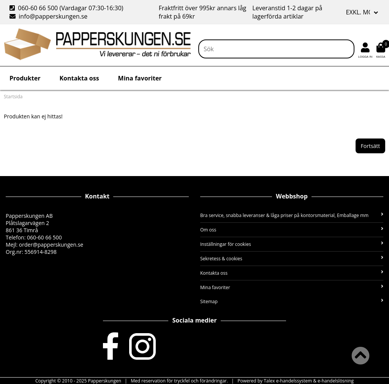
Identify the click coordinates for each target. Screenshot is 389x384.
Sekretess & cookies (291, 258)
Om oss (291, 230)
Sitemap (291, 301)
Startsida (13, 96)
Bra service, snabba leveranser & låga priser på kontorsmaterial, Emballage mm (291, 215)
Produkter (24, 78)
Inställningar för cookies (291, 244)
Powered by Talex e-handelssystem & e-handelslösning (295, 381)
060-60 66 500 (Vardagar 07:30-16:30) (67, 8)
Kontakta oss (79, 78)
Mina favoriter (140, 78)
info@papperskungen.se (48, 16)
